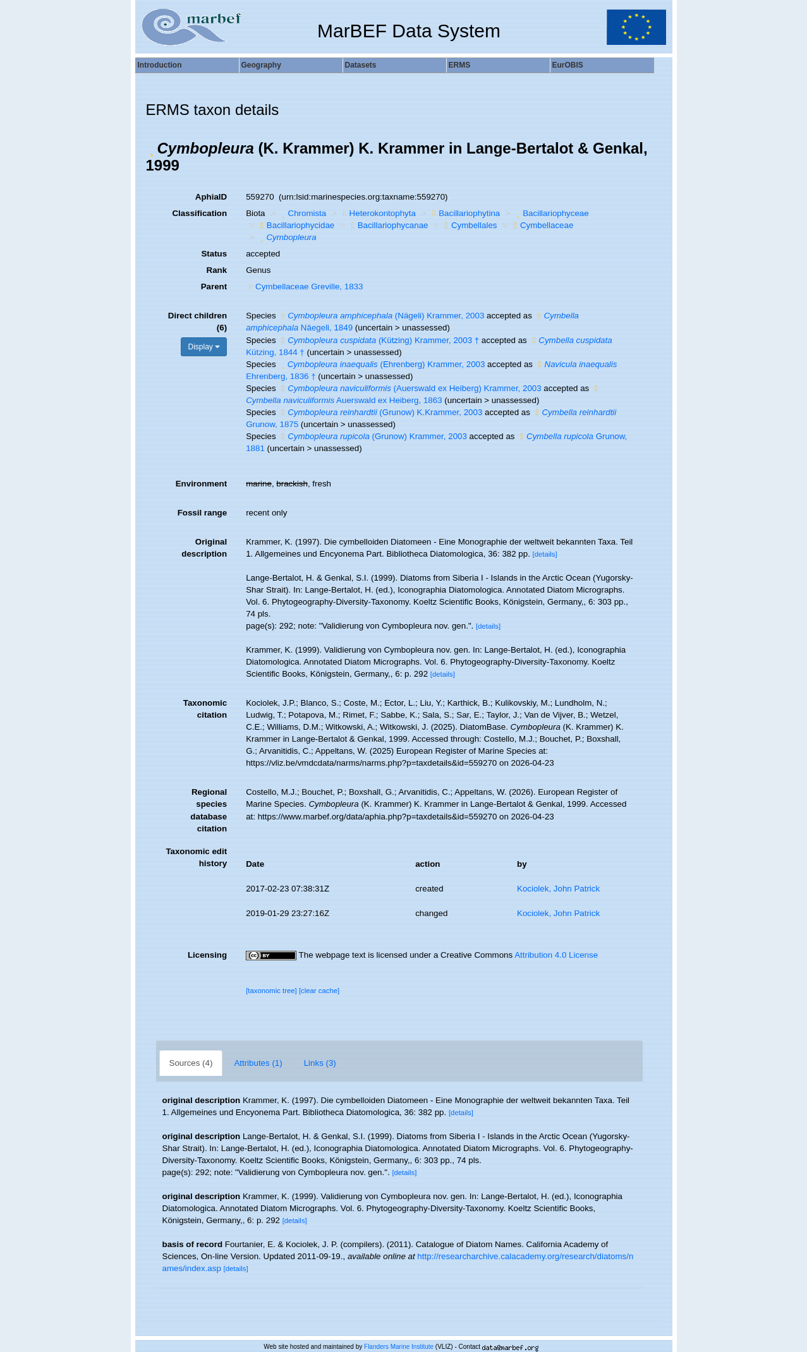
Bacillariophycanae (388, 225)
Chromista (302, 213)
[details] (545, 554)
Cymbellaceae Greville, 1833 (304, 286)
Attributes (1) (258, 1063)
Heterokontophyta (378, 213)
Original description (204, 547)
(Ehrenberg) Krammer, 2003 (381, 364)
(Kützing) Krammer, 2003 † (378, 340)
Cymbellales (469, 225)
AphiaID (211, 197)
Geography (261, 65)
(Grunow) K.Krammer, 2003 (380, 412)
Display (204, 346)
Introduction (160, 65)
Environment (201, 483)
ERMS (460, 65)
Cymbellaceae (542, 225)
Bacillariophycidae (295, 225)
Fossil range (203, 512)
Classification (199, 213)
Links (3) (320, 1063)
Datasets (361, 65)
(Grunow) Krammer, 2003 (372, 436)
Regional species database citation (208, 810)
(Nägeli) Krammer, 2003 (381, 315)
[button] (151, 148)
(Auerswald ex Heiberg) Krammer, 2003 (409, 388)
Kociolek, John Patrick (558, 888)
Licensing (207, 955)
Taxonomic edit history (196, 857)
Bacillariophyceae (551, 213)
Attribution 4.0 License (556, 955)
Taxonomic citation (205, 709)
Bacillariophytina (464, 213)
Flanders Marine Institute (399, 1346)
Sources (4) (191, 1063)
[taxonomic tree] (271, 990)
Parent (214, 286)
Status (214, 253)
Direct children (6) (197, 321)
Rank (217, 270)
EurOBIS (567, 65)
